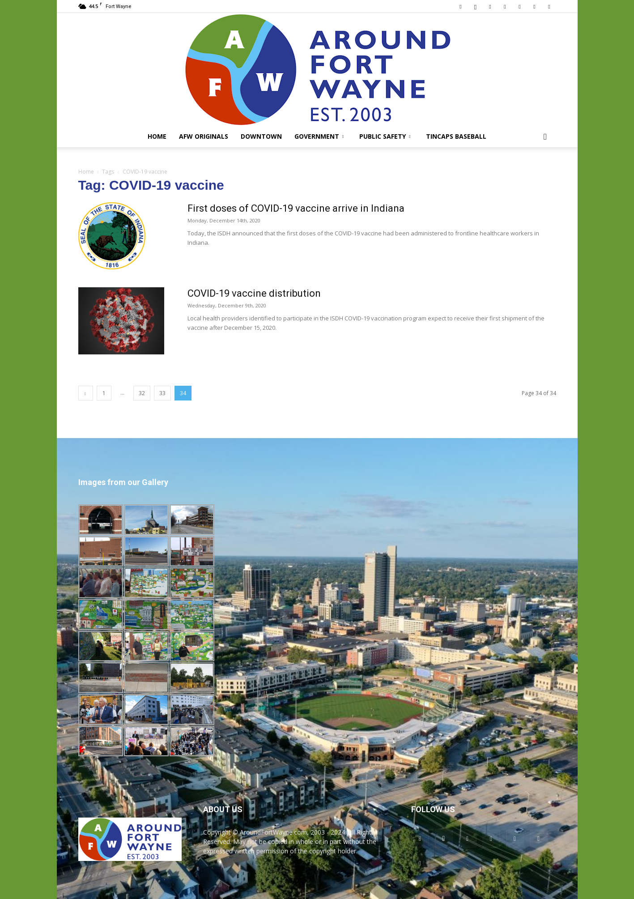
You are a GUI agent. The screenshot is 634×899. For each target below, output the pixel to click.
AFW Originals (203, 136)
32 (142, 393)
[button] (545, 137)
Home (157, 136)
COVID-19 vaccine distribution (254, 293)
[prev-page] (85, 393)
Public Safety (384, 136)
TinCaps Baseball (456, 136)
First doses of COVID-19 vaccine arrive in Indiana (295, 208)
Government (319, 136)
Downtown (261, 136)
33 (162, 393)
